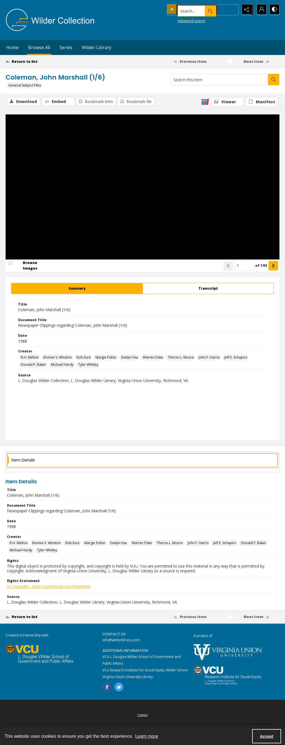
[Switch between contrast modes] (274, 9)
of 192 (261, 265)
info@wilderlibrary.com (120, 640)
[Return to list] (43, 61)
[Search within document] (273, 79)
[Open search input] (232, 9)
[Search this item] (219, 79)
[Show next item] (273, 266)
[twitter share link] (118, 687)
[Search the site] (192, 9)
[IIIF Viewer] (227, 102)
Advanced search (181, 19)
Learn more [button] (146, 736)
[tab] (76, 289)
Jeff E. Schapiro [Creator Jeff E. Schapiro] (235, 357)
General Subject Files (24, 85)
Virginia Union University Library (127, 677)
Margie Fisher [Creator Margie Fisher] (106, 357)
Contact (142, 715)
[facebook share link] (106, 687)
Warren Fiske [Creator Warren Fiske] (153, 357)
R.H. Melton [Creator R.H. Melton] (30, 357)
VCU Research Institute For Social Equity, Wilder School (145, 670)
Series (66, 47)
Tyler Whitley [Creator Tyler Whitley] (88, 365)
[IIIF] (205, 101)
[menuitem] (142, 715)
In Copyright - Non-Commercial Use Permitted (48, 587)
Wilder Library (96, 47)
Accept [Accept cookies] (266, 736)
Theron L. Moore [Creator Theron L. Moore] (181, 357)
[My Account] (260, 9)
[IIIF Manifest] (262, 102)
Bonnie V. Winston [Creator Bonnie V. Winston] (57, 357)
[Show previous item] (228, 266)
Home (12, 47)
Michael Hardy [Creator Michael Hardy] (62, 365)
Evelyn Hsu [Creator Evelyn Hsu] (129, 357)
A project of (203, 636)
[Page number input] (244, 266)
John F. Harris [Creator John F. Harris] (209, 357)
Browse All (39, 47)
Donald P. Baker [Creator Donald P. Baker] (33, 365)
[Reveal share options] (246, 9)
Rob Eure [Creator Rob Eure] (84, 357)
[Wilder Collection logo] (50, 20)
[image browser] (26, 266)
